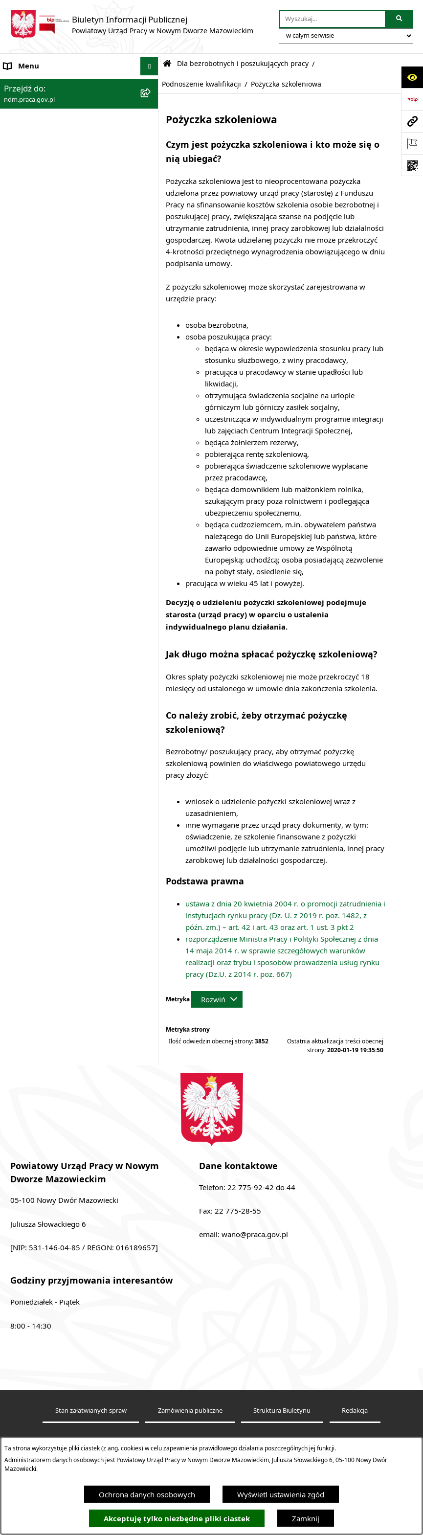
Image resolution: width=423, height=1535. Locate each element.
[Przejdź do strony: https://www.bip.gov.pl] (412, 99)
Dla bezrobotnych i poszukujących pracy (243, 63)
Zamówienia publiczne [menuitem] (42, 268)
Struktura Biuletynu (282, 1410)
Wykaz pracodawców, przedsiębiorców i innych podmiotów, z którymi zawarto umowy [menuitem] (71, 316)
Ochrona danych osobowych (147, 1494)
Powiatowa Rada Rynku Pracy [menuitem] (53, 249)
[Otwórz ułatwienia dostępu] (412, 77)
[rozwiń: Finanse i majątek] (151, 213)
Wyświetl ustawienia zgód (280, 1494)
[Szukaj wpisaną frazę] (399, 19)
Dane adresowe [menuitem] (30, 103)
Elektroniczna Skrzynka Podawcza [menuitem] (60, 195)
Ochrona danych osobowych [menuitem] (52, 286)
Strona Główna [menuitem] (29, 85)
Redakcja (355, 1410)
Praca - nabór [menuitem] (26, 176)
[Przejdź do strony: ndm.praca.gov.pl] (412, 121)
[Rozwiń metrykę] (217, 999)
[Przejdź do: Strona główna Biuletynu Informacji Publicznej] (167, 63)
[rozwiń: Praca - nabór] (151, 176)
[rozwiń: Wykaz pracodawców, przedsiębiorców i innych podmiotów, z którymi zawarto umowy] (151, 305)
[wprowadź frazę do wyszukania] (332, 19)
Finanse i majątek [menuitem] (33, 213)
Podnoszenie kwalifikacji (201, 84)
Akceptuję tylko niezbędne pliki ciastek (177, 1518)
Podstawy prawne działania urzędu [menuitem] (62, 158)
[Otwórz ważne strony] (412, 143)
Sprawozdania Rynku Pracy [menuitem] (49, 231)
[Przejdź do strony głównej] (131, 24)
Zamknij (305, 1518)
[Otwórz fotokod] (412, 165)
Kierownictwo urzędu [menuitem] (39, 121)
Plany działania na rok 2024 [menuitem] (50, 345)
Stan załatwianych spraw (91, 1410)
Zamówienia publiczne (190, 1410)
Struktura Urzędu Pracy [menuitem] (43, 139)
